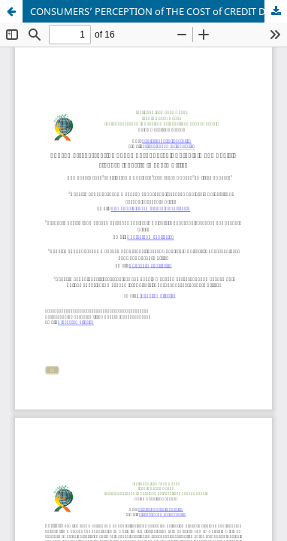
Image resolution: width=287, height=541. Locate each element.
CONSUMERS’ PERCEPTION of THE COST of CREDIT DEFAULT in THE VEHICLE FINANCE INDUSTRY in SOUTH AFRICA (158, 11)
